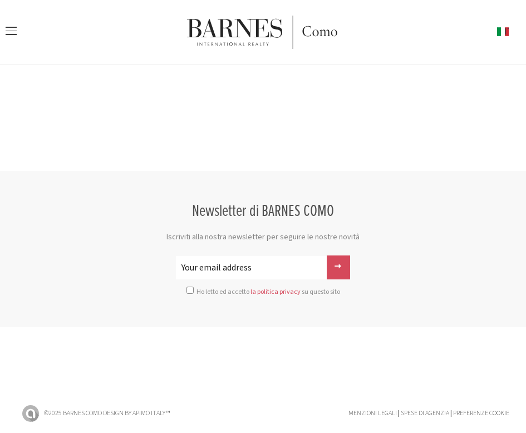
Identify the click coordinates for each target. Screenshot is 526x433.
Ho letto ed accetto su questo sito (268, 292)
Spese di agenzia (425, 413)
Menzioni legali (372, 413)
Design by (136, 413)
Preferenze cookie (481, 413)
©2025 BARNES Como (73, 413)
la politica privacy (275, 292)
